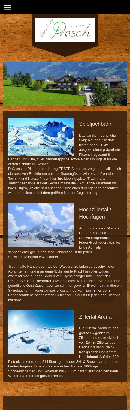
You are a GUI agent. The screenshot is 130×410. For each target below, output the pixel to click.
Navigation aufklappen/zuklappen (65, 7)
